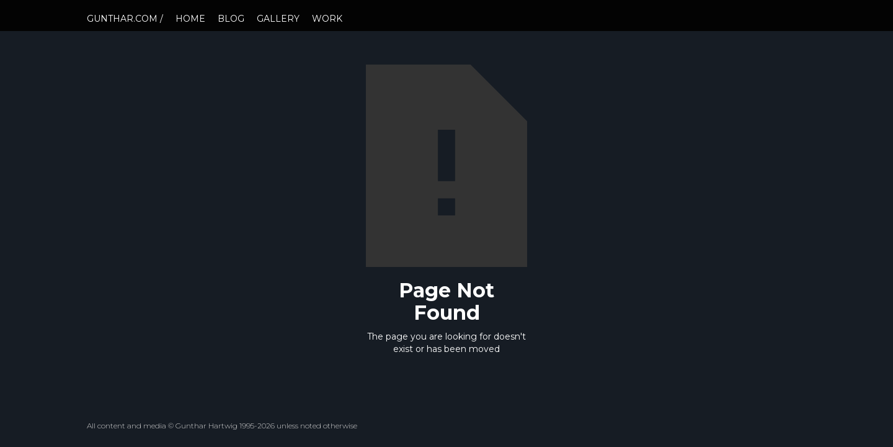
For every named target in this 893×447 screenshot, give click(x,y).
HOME (190, 18)
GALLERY (278, 18)
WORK (327, 18)
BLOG (231, 18)
